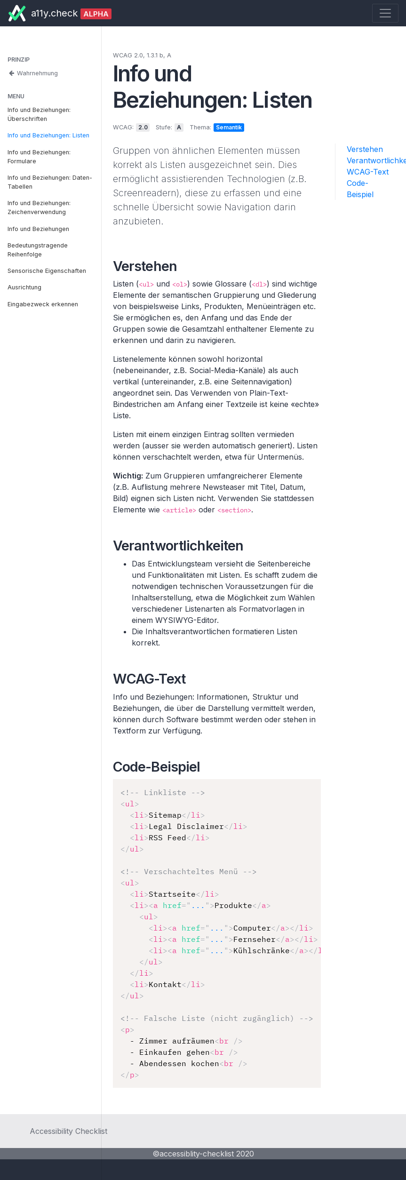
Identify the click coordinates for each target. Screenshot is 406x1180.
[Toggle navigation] (385, 13)
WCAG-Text (368, 171)
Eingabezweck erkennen (43, 304)
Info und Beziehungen (38, 228)
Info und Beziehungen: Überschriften (39, 114)
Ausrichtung (24, 287)
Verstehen (365, 149)
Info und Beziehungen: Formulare (39, 157)
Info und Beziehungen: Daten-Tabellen (50, 182)
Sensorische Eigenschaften (47, 270)
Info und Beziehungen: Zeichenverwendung (39, 207)
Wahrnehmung (33, 73)
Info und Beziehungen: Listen (48, 135)
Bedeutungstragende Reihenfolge (38, 250)
